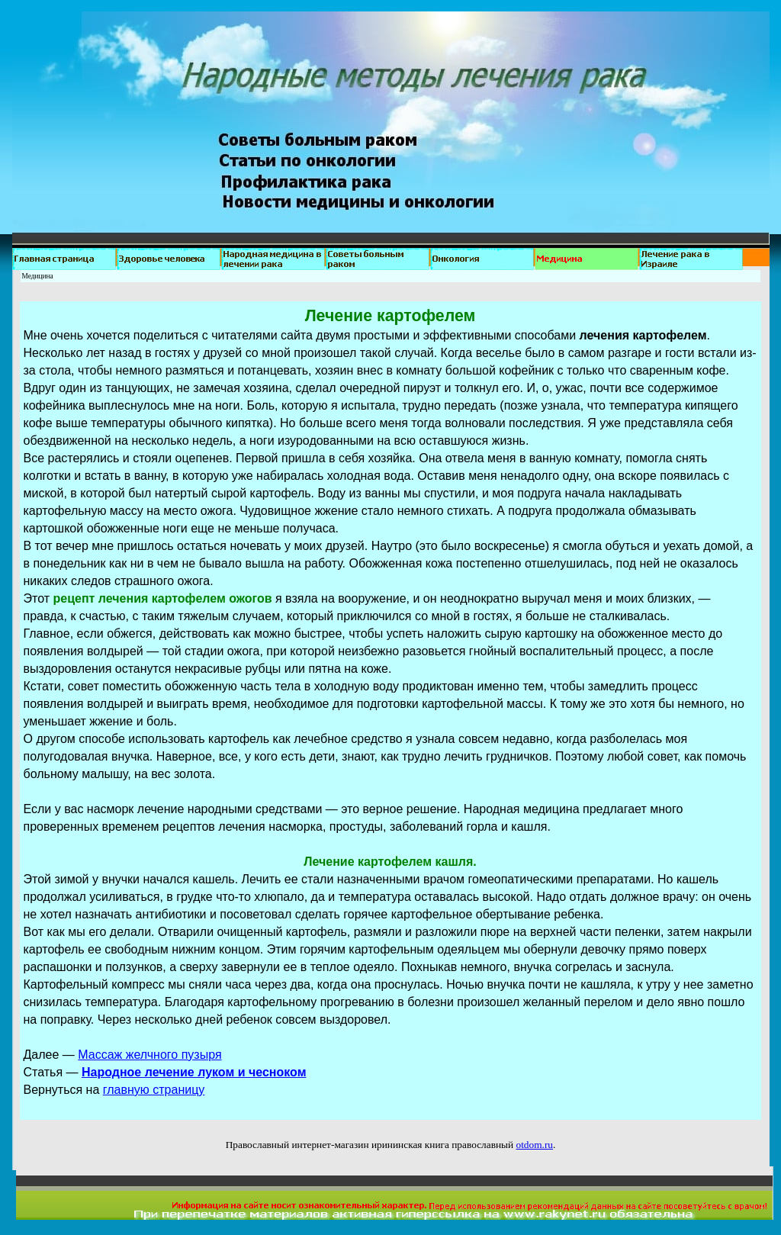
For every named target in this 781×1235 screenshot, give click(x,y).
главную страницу (154, 1089)
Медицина (37, 276)
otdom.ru (534, 1144)
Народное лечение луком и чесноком (194, 1072)
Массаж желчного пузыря (149, 1054)
